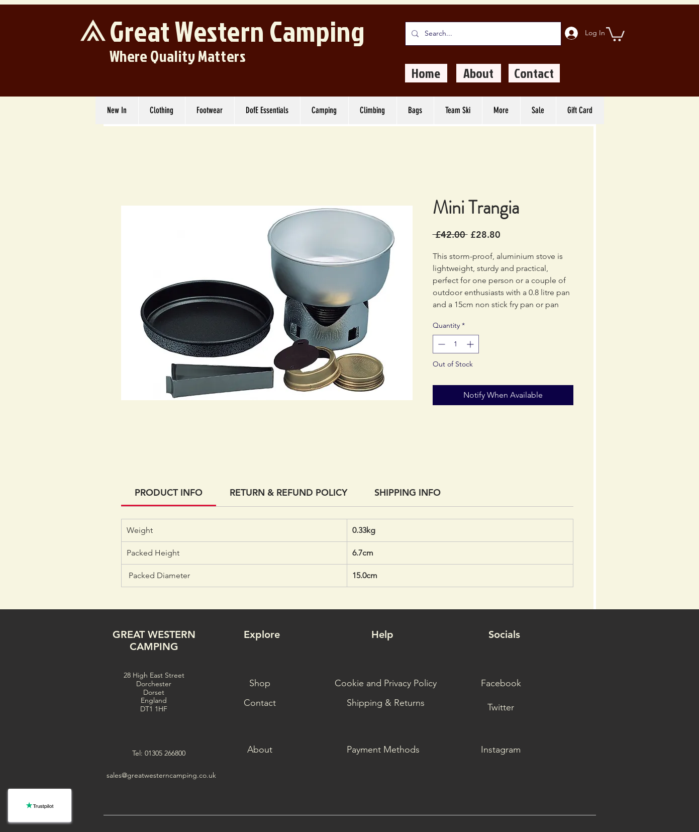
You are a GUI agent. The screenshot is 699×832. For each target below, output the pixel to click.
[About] (478, 73)
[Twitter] (501, 707)
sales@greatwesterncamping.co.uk (161, 775)
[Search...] (482, 33)
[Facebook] (501, 683)
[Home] (426, 73)
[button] (615, 33)
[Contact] (534, 73)
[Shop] (259, 683)
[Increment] (471, 344)
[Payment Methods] (383, 750)
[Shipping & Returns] (386, 703)
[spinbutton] (456, 344)
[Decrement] (440, 344)
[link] (169, 492)
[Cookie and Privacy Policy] (386, 683)
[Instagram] (501, 750)
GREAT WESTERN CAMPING (154, 640)
